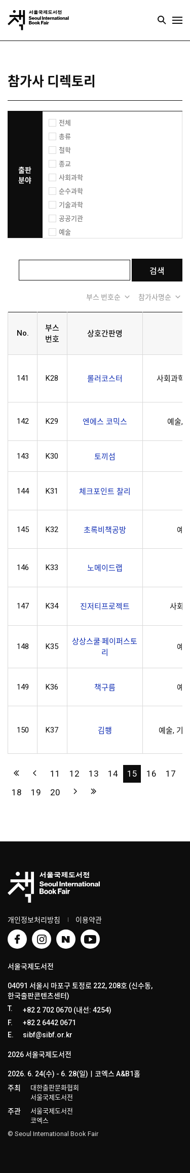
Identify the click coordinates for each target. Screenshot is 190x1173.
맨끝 (93, 791)
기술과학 (71, 205)
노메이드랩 (105, 568)
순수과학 (71, 191)
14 (113, 773)
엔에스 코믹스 (105, 421)
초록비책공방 (105, 530)
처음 (16, 773)
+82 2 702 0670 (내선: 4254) (67, 1010)
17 (171, 773)
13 (94, 773)
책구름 (105, 687)
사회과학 (71, 177)
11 (55, 773)
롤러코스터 (105, 378)
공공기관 (71, 218)
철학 (65, 150)
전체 (65, 123)
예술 (65, 232)
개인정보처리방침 (34, 920)
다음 (74, 791)
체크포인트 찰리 (105, 491)
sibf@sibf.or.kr (47, 1035)
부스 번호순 (109, 296)
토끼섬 (105, 456)
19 (36, 792)
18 (17, 792)
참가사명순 (160, 296)
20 (55, 792)
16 (151, 773)
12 (74, 773)
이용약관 (88, 920)
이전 (36, 773)
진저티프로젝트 (105, 606)
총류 (65, 136)
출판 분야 (24, 175)
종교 (65, 164)
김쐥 (105, 730)
